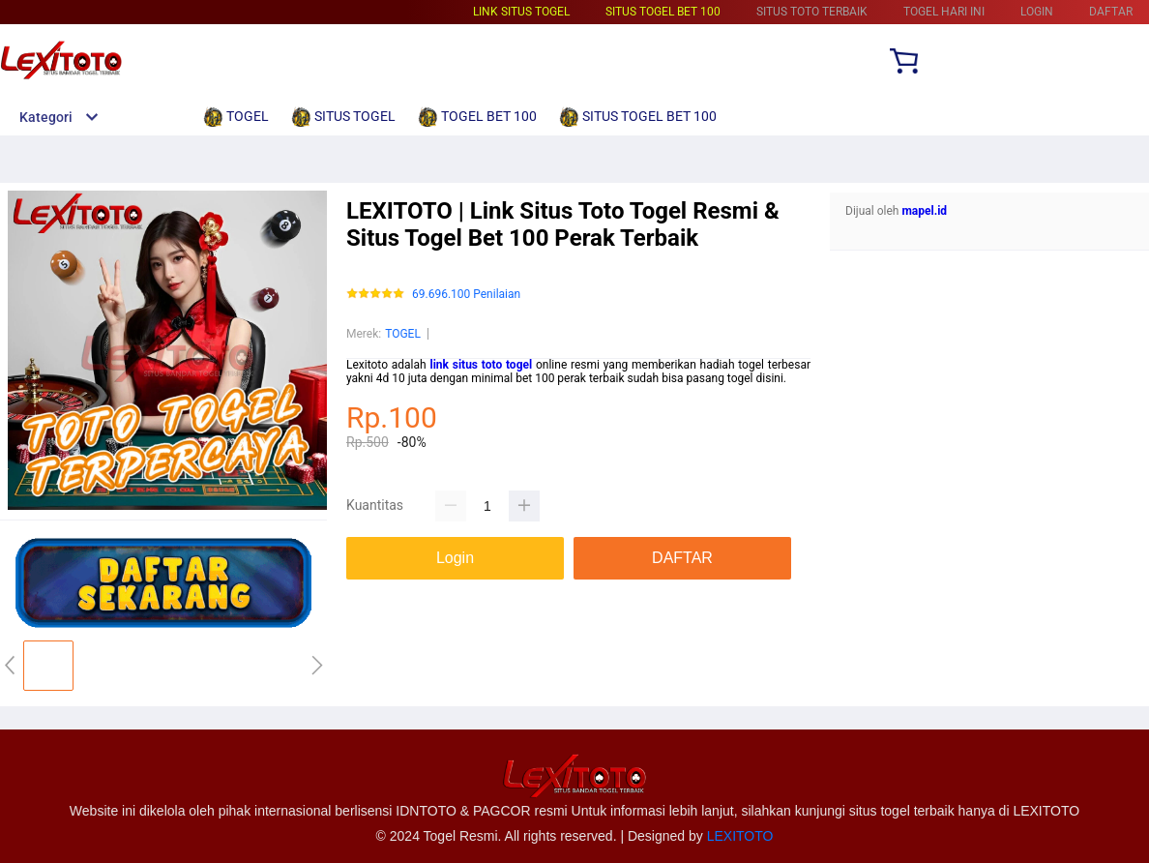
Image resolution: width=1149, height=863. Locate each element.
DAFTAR (1111, 11)
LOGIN (1036, 11)
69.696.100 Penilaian (466, 294)
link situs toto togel (480, 365)
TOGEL (403, 334)
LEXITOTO (740, 836)
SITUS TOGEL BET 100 (663, 11)
